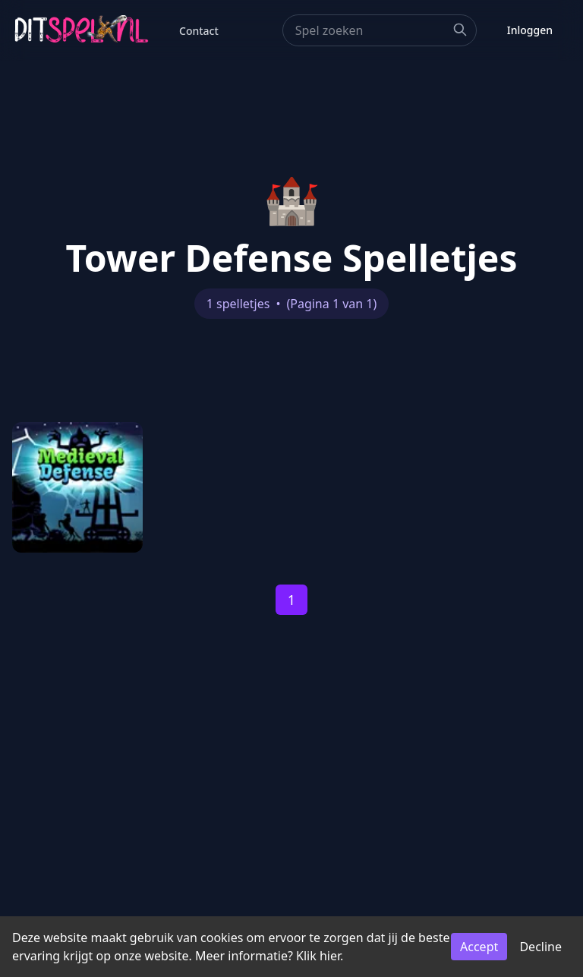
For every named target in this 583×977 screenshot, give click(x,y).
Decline (540, 946)
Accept (479, 946)
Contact (199, 31)
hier (330, 955)
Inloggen (530, 30)
